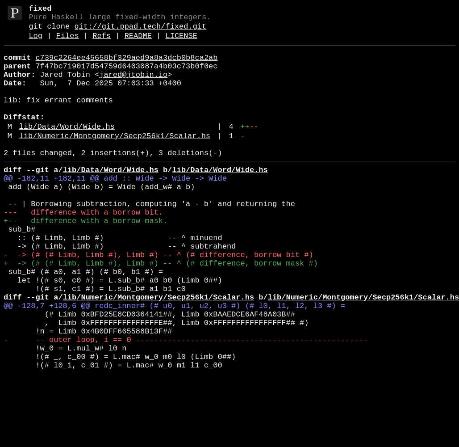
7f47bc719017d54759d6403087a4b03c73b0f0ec (126, 76)
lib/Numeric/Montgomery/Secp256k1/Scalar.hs (114, 160)
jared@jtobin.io (133, 86)
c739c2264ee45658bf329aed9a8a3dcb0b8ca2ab (126, 66)
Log (35, 42)
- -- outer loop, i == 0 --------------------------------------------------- (186, 403)
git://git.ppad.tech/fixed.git (140, 31)
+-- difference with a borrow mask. (85, 259)
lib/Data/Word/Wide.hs (67, 149)
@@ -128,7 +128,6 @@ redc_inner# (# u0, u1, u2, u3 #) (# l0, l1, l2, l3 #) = (174, 362)
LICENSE (181, 42)
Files (67, 42)
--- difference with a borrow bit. (83, 249)
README (138, 42)
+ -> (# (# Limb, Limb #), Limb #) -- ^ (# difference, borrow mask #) (161, 311)
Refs (101, 42)
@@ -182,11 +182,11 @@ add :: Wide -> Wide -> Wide (115, 208)
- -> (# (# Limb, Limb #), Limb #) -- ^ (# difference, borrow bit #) (158, 300)
